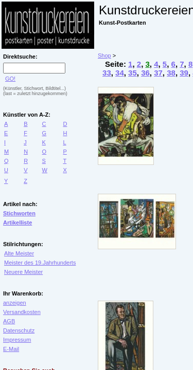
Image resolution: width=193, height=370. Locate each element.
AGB (9, 321)
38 (171, 72)
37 (158, 72)
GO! (10, 79)
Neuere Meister (23, 272)
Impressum (17, 340)
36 (145, 72)
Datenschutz (18, 330)
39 (184, 72)
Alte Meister (19, 253)
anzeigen (14, 303)
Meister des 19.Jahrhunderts (40, 263)
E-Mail (11, 349)
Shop (104, 55)
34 (119, 72)
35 (132, 72)
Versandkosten (22, 312)
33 (106, 72)
